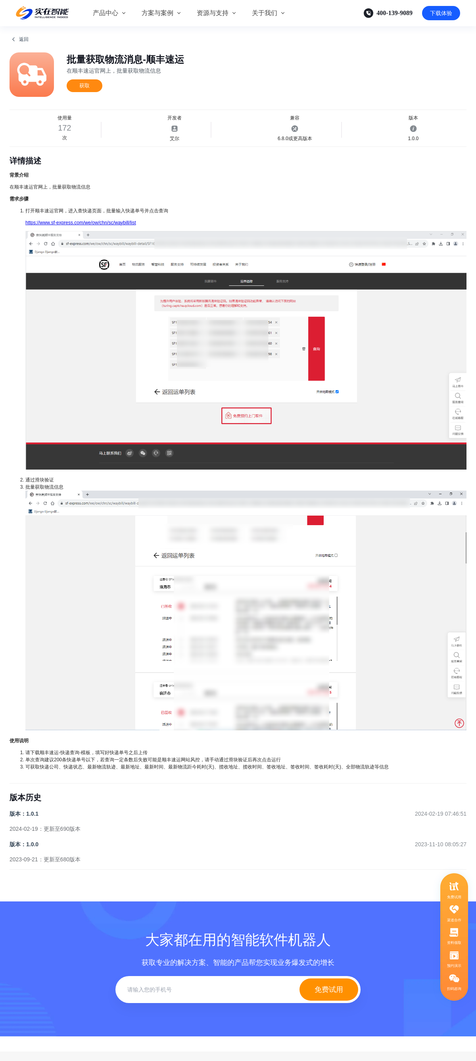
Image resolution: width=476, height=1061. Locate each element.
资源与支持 (212, 13)
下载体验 (441, 13)
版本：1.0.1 (24, 814)
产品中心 (105, 13)
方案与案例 (157, 13)
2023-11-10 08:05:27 (440, 844)
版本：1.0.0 (24, 844)
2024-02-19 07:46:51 (440, 814)
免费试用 (329, 990)
